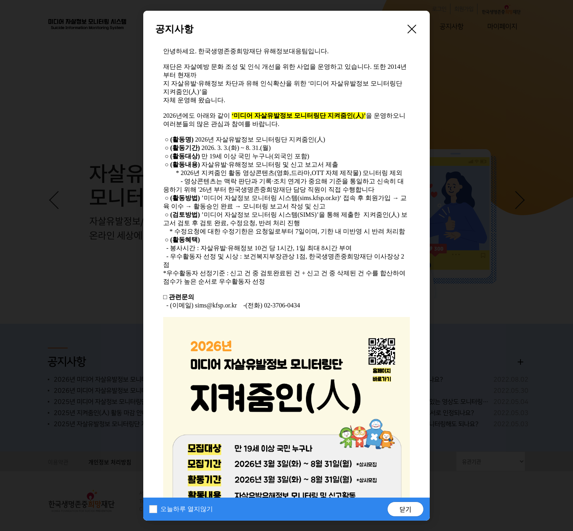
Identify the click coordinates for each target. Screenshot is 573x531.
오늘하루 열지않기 (186, 509)
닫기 (405, 509)
